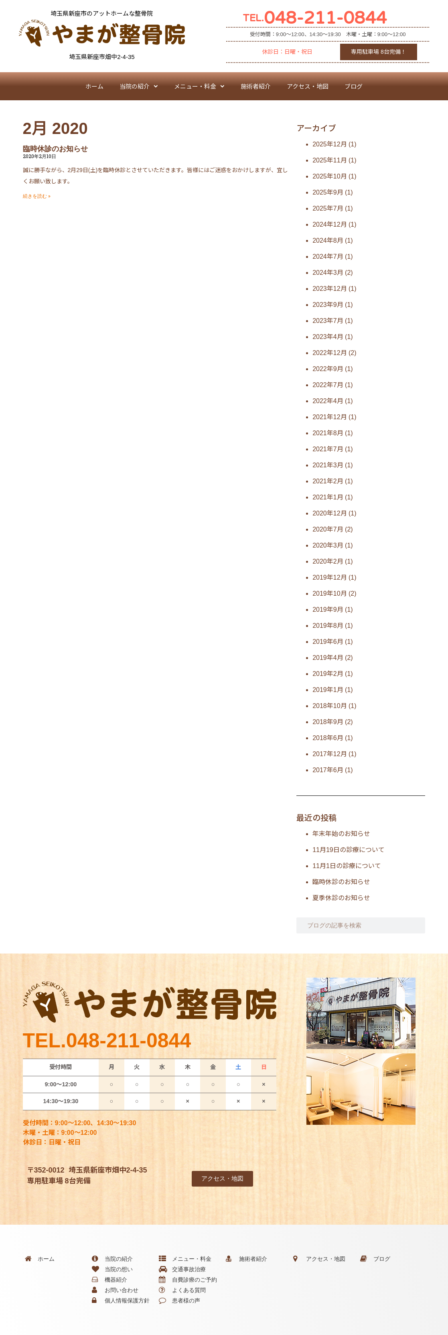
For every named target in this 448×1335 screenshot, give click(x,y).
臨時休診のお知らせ (55, 148)
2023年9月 (327, 304)
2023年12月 (329, 288)
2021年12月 (329, 417)
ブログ (354, 86)
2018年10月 (329, 705)
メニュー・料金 (199, 86)
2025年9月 (327, 192)
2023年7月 (327, 320)
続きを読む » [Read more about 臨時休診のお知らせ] (37, 196)
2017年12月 (329, 754)
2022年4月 (327, 401)
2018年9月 (327, 721)
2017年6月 (327, 770)
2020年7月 (327, 529)
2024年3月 (327, 272)
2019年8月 (327, 625)
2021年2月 (327, 481)
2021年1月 (327, 497)
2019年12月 (329, 577)
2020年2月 (327, 561)
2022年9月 (327, 368)
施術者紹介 (256, 86)
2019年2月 (327, 673)
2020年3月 (327, 545)
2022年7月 (327, 384)
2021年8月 (327, 433)
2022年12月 (329, 352)
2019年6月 (327, 641)
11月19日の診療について (348, 849)
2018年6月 (327, 737)
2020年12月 (329, 513)
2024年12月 (329, 224)
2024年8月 (327, 240)
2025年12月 (329, 144)
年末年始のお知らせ (341, 833)
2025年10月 (329, 176)
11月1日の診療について (346, 865)
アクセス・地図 (307, 86)
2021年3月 (327, 465)
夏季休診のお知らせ (341, 898)
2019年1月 (327, 689)
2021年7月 (327, 449)
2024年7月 (327, 256)
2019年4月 (327, 657)
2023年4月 (327, 336)
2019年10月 (329, 593)
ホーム (94, 86)
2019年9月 (327, 609)
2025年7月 (327, 208)
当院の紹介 (139, 86)
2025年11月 (329, 160)
